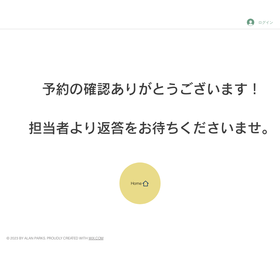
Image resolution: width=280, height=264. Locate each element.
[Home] (140, 183)
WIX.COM (96, 238)
